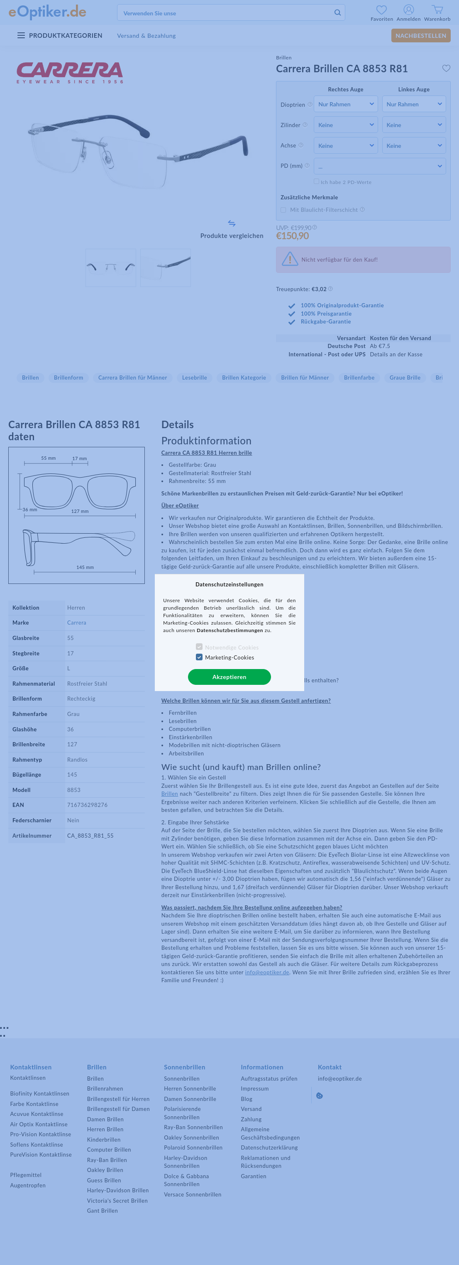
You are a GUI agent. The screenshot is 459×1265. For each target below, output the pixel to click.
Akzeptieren (229, 676)
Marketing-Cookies (229, 657)
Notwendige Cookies (232, 647)
